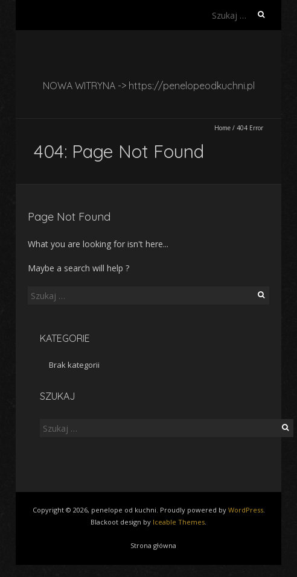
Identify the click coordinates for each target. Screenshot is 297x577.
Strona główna (153, 545)
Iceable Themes (179, 521)
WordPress (245, 509)
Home (222, 128)
